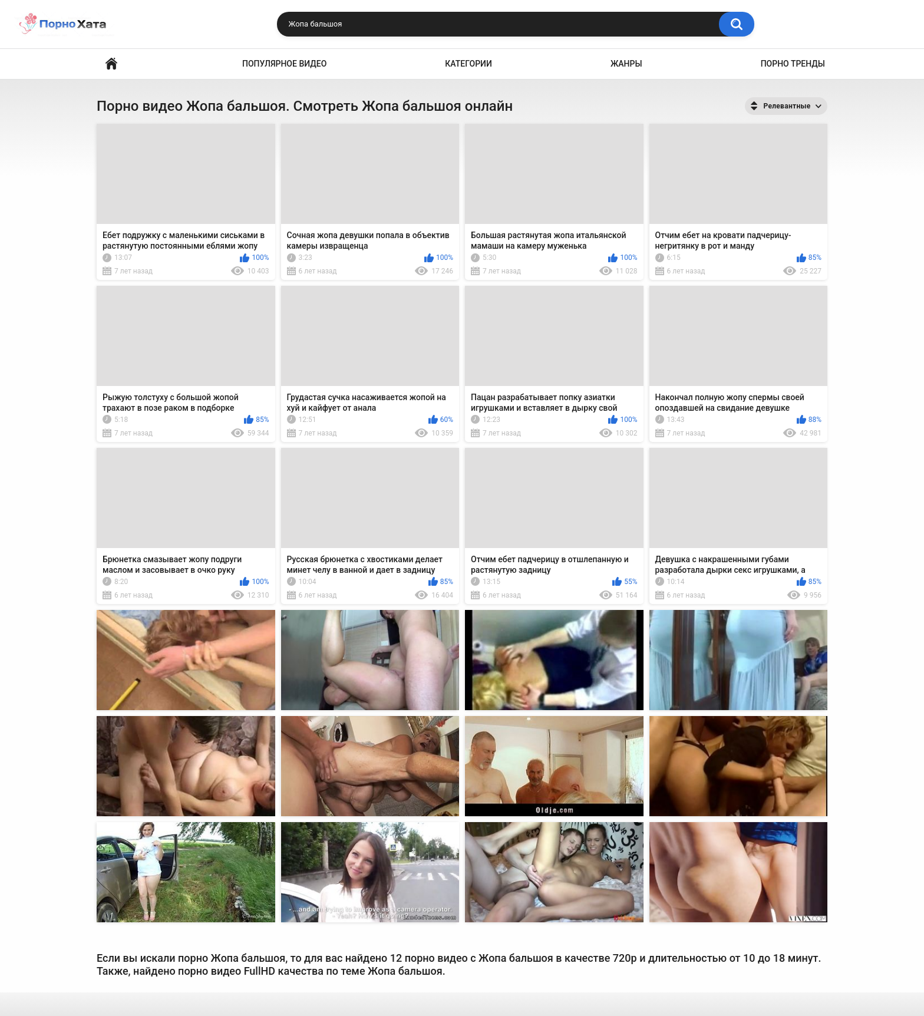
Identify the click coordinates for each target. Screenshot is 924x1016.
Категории (468, 63)
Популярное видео (284, 63)
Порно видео (111, 64)
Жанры (626, 63)
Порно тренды (793, 63)
